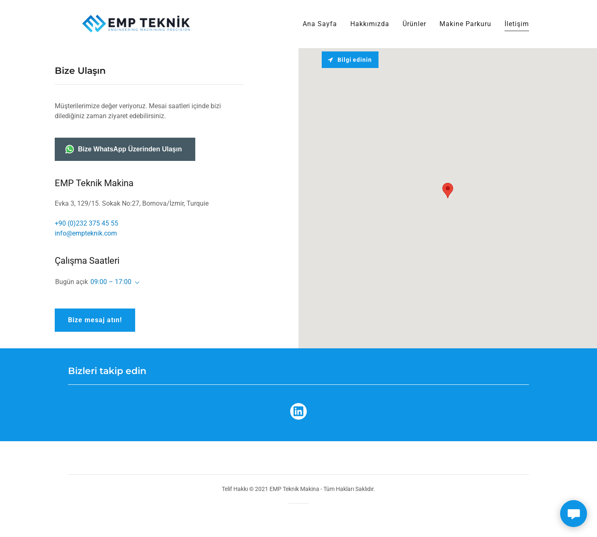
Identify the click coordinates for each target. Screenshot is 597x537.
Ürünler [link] (414, 24)
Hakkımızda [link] (369, 24)
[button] (135, 282)
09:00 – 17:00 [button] (110, 282)
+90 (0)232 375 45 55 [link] (86, 223)
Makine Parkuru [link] (465, 24)
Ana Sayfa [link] (320, 24)
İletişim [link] (517, 24)
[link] (137, 23)
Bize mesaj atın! (95, 320)
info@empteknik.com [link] (86, 233)
